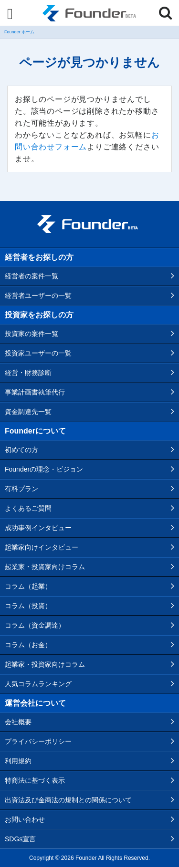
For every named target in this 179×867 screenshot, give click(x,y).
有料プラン (21, 489)
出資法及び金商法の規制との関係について (68, 800)
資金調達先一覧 (28, 411)
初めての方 (21, 449)
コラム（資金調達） (35, 625)
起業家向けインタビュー (41, 547)
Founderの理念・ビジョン (44, 469)
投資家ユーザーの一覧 (38, 353)
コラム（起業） (28, 586)
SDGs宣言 (20, 839)
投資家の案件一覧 (31, 333)
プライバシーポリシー (38, 741)
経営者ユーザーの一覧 (38, 295)
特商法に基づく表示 (35, 780)
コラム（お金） (28, 645)
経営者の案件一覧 (31, 276)
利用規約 (18, 761)
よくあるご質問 (28, 508)
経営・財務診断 (28, 372)
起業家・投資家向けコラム (45, 567)
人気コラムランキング (38, 684)
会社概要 (18, 722)
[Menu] (10, 13)
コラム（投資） (28, 606)
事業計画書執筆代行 (35, 392)
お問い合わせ (25, 819)
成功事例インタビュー (38, 528)
